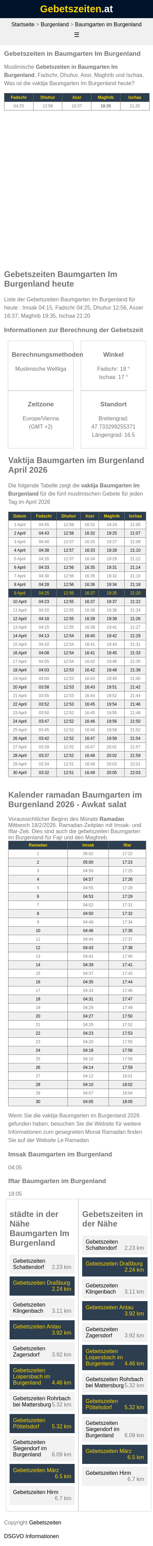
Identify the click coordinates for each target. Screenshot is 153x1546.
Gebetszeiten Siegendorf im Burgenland (30, 1448)
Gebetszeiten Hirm (36, 1492)
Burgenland (55, 24)
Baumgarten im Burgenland (108, 24)
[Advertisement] (76, 186)
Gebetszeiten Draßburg (41, 1283)
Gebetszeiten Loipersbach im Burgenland (31, 1376)
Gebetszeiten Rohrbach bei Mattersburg (42, 1401)
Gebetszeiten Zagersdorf (29, 1352)
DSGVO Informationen (31, 1536)
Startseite (23, 24)
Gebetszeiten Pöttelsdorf (29, 1423)
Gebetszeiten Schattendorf (29, 1264)
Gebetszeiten (70, 8)
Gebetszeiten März (36, 1470)
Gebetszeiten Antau (37, 1326)
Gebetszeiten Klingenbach (29, 1308)
